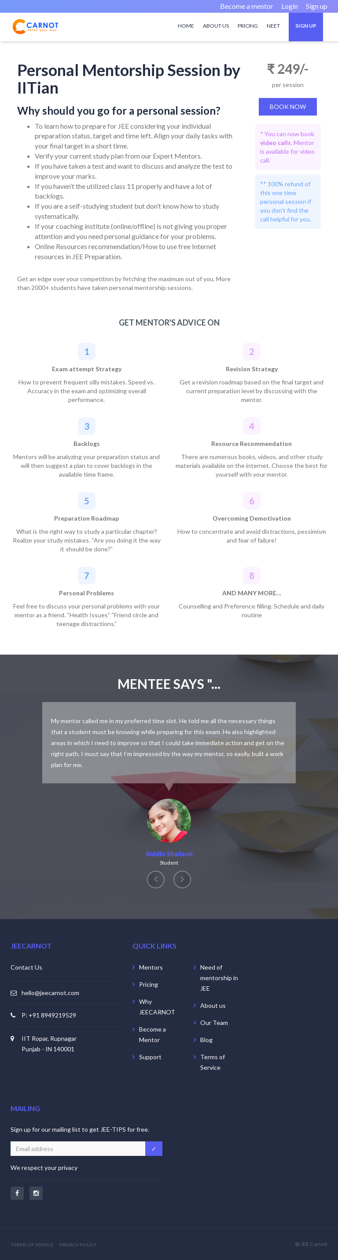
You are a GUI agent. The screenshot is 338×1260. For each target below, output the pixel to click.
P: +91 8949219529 (49, 1015)
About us (216, 25)
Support (150, 1057)
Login (289, 6)
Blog (206, 1039)
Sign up (316, 6)
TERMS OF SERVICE (32, 1244)
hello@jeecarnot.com (50, 992)
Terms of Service (212, 1062)
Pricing (248, 25)
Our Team (214, 1022)
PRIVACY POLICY (77, 1244)
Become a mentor (246, 6)
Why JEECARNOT (157, 1007)
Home (186, 25)
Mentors (151, 967)
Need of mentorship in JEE (219, 977)
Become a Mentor (152, 1034)
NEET (273, 25)
